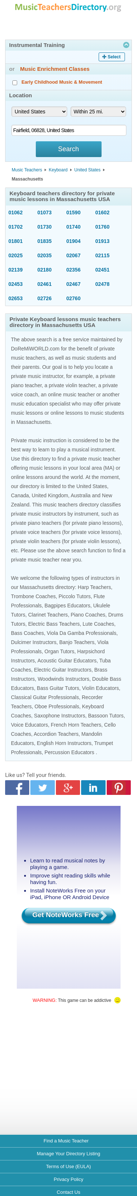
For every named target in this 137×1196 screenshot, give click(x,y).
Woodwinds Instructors (63, 679)
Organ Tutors (60, 651)
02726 (44, 298)
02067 (73, 255)
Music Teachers (27, 169)
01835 (44, 241)
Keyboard (58, 169)
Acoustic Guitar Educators (66, 661)
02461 (44, 284)
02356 (73, 270)
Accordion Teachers (56, 734)
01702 (15, 227)
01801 (15, 241)
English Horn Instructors (64, 743)
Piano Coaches (88, 615)
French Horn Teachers (76, 725)
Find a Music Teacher (65, 1141)
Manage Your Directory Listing (68, 1153)
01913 (102, 241)
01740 (73, 227)
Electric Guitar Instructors (62, 670)
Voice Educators (29, 725)
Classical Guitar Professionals (45, 697)
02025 (15, 255)
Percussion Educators (69, 752)
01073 (44, 212)
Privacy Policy (68, 1179)
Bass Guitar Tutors (58, 688)
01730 (44, 227)
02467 (73, 284)
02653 (15, 298)
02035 (44, 255)
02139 (15, 270)
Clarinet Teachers (48, 615)
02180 (44, 270)
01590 (73, 212)
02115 (102, 255)
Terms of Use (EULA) (68, 1166)
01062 (15, 212)
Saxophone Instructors (59, 716)
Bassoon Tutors (105, 716)
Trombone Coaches (33, 596)
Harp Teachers (94, 587)
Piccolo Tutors (74, 596)
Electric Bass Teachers (54, 624)
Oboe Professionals (57, 706)
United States (87, 169)
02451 (102, 270)
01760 (102, 227)
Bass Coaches (27, 633)
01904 (73, 241)
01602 (102, 212)
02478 (102, 284)
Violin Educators (100, 688)
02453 (15, 284)
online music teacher (71, 394)
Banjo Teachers (76, 642)
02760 (73, 298)
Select (114, 56)
